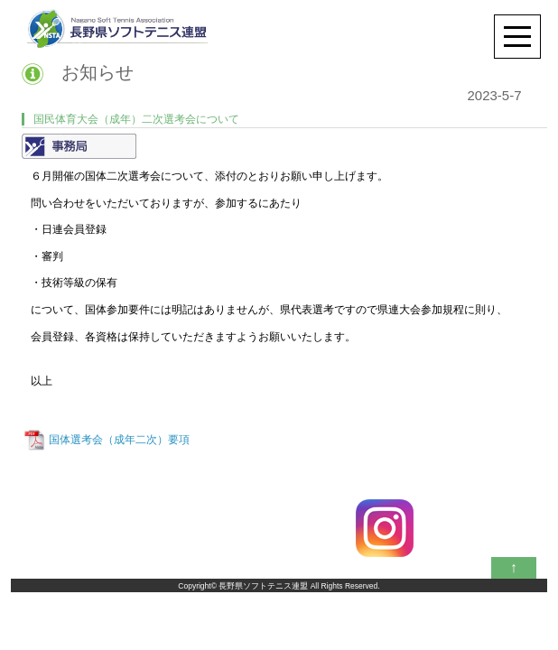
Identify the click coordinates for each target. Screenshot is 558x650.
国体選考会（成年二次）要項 (119, 439)
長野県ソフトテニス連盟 (263, 585)
